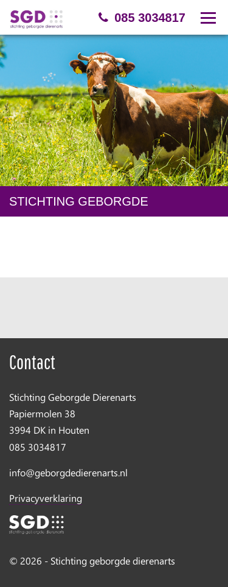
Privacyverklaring (45, 497)
